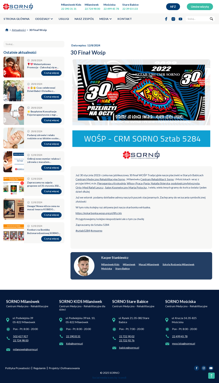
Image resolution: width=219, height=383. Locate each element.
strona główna (17, 18)
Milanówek (92, 4)
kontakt (125, 18)
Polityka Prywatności (17, 368)
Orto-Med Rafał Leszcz (90, 187)
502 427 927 (20, 336)
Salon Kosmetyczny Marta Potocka (126, 187)
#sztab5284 (83, 230)
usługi (64, 18)
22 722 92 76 (126, 340)
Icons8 (122, 377)
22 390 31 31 (68, 8)
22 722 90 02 (126, 336)
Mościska (109, 4)
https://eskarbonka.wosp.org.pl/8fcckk (99, 213)
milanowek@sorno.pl (25, 349)
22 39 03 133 (130, 8)
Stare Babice (130, 4)
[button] (44, 18)
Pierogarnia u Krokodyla (111, 183)
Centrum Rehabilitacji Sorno (157, 179)
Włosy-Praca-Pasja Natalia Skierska (148, 183)
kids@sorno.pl (74, 343)
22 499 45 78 (111, 8)
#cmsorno (96, 230)
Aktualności (19, 29)
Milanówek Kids (71, 4)
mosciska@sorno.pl (183, 343)
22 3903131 (73, 336)
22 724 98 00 (92, 8)
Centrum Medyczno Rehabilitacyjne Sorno (100, 179)
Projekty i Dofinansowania (64, 368)
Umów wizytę (200, 6)
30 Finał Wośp (38, 29)
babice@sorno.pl (129, 347)
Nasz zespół (84, 18)
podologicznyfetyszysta (185, 183)
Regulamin (39, 368)
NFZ (173, 6)
